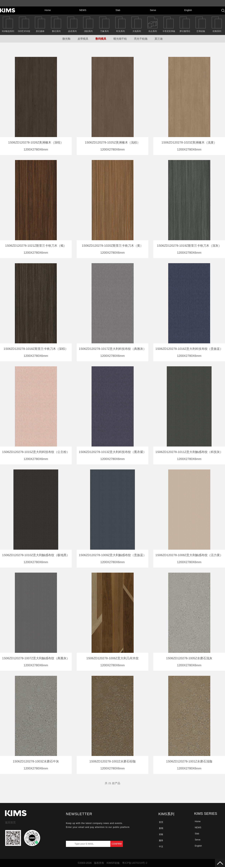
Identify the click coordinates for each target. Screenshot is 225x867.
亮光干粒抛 (140, 38)
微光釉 (66, 38)
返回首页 (10, 822)
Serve (196, 839)
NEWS (197, 827)
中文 (160, 846)
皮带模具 (83, 38)
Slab (196, 833)
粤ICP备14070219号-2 (134, 862)
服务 (160, 840)
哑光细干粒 (120, 38)
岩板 (160, 834)
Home (196, 821)
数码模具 (100, 38)
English (197, 846)
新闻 (160, 828)
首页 (160, 822)
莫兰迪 (159, 38)
